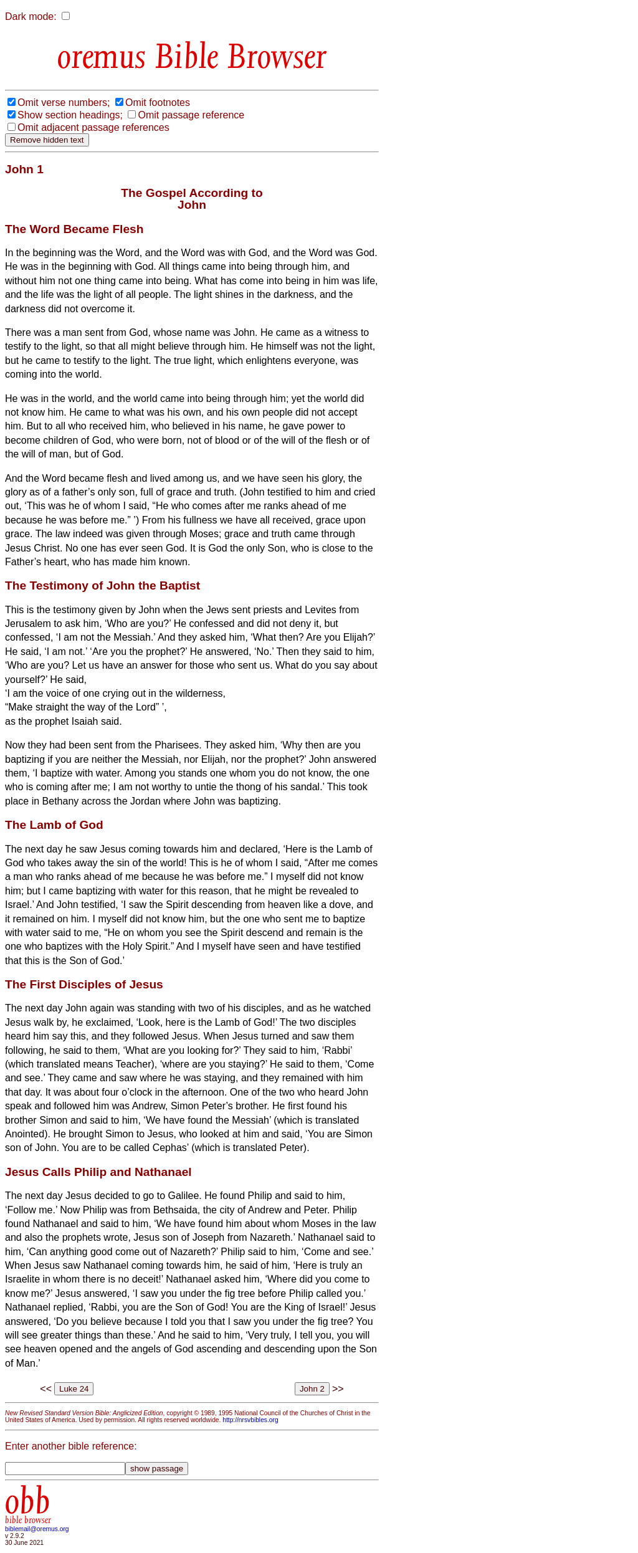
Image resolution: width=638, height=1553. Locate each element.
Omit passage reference (191, 115)
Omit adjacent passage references (93, 127)
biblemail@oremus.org (37, 1529)
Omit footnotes (157, 102)
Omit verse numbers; (63, 102)
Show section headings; (70, 115)
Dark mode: (31, 16)
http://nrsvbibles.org (250, 1420)
